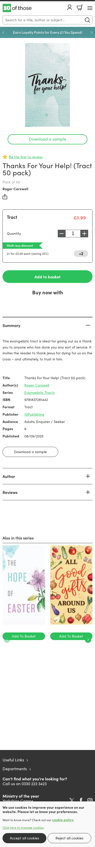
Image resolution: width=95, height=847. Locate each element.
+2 (81, 253)
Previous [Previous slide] (3, 32)
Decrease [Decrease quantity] (61, 233)
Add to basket (47, 276)
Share (5, 196)
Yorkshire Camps (18, 800)
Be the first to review (26, 157)
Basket (80, 8)
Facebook (81, 800)
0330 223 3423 (34, 783)
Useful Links (13, 759)
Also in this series (18, 538)
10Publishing (34, 414)
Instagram (89, 800)
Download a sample (47, 139)
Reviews (10, 492)
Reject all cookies (69, 838)
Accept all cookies (24, 838)
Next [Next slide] (91, 32)
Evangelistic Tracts (39, 392)
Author (9, 476)
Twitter (71, 800)
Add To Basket (24, 636)
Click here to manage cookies (23, 827)
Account (69, 7)
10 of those (17, 8)
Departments (15, 768)
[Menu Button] (89, 8)
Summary (11, 325)
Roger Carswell (15, 188)
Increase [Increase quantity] (84, 233)
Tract (12, 217)
